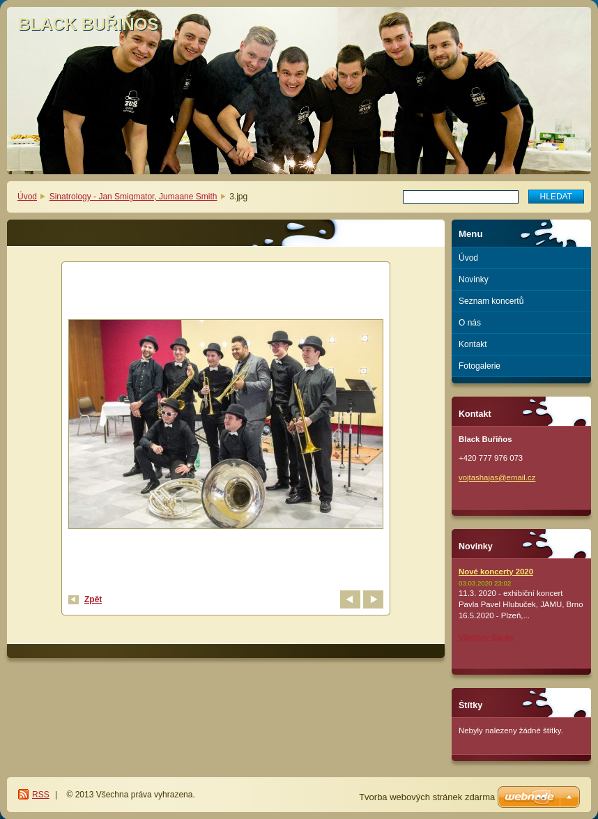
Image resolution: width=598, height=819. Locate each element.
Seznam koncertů (491, 301)
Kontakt (473, 344)
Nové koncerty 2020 (496, 571)
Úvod (27, 196)
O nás (470, 323)
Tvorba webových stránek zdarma (427, 797)
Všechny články (486, 637)
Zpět (93, 599)
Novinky (474, 279)
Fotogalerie (479, 366)
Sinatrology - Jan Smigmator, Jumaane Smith (133, 196)
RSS (40, 794)
